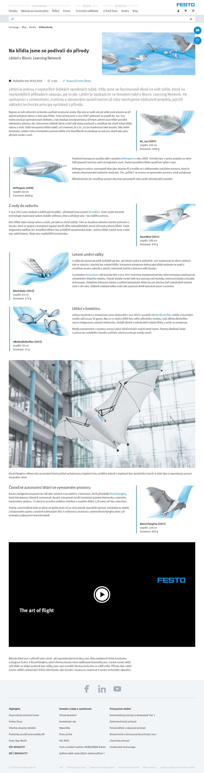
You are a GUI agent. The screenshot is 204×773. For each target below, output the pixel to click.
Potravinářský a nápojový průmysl (128, 728)
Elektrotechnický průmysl (123, 721)
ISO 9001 (64, 740)
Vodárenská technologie (122, 747)
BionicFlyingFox (118, 494)
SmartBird (94, 212)
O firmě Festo (110, 11)
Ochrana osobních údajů (76, 767)
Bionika (32, 27)
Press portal (65, 734)
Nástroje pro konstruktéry (34, 11)
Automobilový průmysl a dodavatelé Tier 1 (132, 715)
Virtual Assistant (67, 715)
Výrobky (13, 11)
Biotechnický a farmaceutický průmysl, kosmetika (133, 734)
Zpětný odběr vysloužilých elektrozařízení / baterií (82, 753)
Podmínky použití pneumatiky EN (26, 734)
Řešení (55, 11)
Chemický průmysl (119, 740)
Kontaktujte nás (67, 721)
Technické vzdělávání (87, 11)
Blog (135, 11)
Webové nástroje (150, 767)
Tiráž (61, 767)
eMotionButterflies (161, 315)
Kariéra (125, 11)
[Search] (102, 18)
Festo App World (18, 740)
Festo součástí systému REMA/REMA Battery (82, 747)
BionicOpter (92, 275)
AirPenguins (127, 158)
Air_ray (82, 127)
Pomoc (67, 11)
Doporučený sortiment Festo (24, 715)
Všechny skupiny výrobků (22, 728)
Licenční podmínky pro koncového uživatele (177, 767)
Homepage (14, 27)
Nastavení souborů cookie (129, 767)
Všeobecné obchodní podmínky (102, 767)
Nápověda (64, 728)
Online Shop (15, 721)
